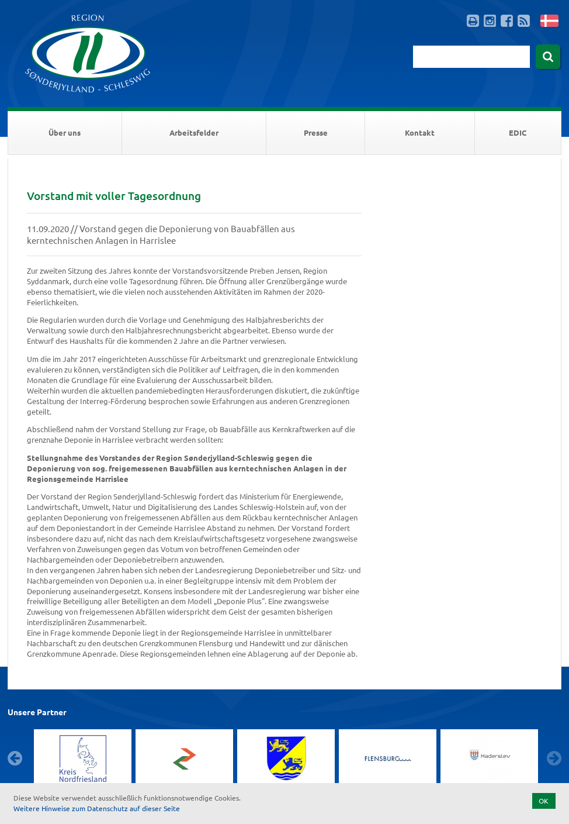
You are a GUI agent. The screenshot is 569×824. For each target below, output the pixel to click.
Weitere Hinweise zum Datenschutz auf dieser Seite (96, 808)
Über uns (64, 132)
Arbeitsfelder (193, 132)
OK (544, 800)
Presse (316, 132)
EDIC (517, 132)
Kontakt (420, 132)
